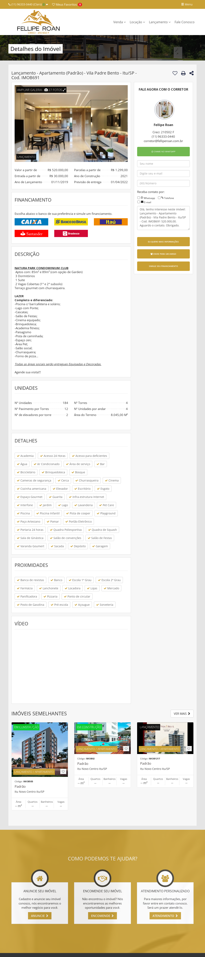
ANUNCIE (39, 916)
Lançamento (160, 22)
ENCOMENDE (102, 916)
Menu (187, 4)
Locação (137, 22)
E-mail (147, 202)
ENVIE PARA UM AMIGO (163, 253)
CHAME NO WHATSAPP (163, 151)
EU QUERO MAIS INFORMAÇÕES (163, 241)
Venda (119, 22)
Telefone (169, 198)
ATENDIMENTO (165, 916)
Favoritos (64, 4)
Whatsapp (149, 198)
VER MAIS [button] (182, 714)
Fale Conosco (185, 22)
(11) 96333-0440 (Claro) (28, 4)
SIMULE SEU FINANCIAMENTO (163, 266)
